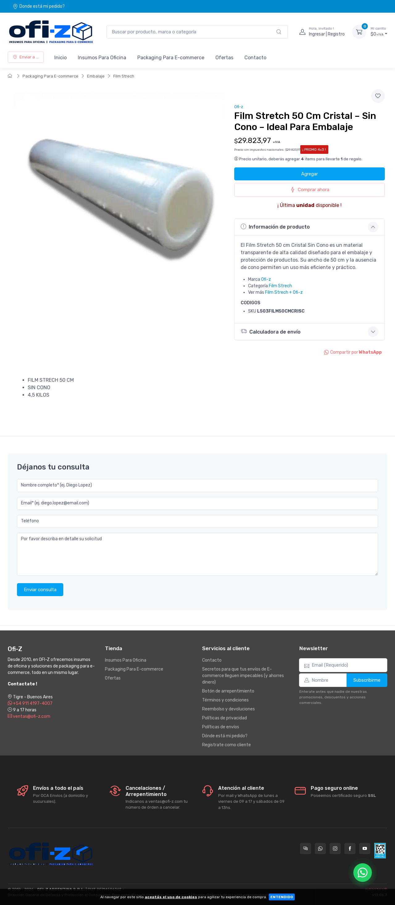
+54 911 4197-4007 (30, 703)
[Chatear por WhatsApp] (362, 872)
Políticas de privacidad (224, 718)
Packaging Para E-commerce (170, 58)
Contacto (255, 58)
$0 (379, 31)
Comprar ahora (309, 189)
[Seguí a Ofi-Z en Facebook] (350, 848)
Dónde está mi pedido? (224, 736)
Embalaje (96, 76)
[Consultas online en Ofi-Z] (305, 848)
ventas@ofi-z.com (29, 716)
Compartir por (353, 352)
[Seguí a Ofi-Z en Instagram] (335, 848)
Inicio (60, 58)
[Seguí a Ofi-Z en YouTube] (364, 848)
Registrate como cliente (226, 744)
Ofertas (224, 58)
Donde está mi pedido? (39, 6)
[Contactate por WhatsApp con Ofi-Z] (320, 848)
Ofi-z (238, 106)
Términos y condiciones (225, 700)
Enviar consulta (40, 589)
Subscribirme (366, 680)
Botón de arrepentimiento (228, 691)
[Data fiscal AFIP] (380, 850)
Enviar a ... (26, 57)
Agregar (309, 174)
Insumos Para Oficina (102, 58)
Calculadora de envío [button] (271, 331)
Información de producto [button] (275, 227)
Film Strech (123, 76)
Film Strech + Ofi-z (284, 292)
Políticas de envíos (220, 727)
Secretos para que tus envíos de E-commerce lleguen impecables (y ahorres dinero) (243, 676)
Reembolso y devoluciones (228, 709)
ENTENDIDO (281, 897)
